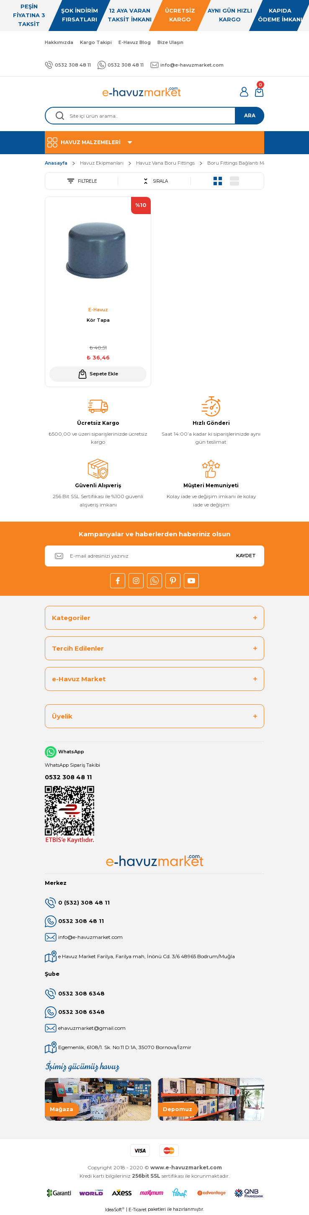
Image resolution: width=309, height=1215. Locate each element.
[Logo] (142, 91)
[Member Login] (244, 92)
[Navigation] (154, 142)
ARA (249, 115)
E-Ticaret (138, 1209)
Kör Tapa (98, 320)
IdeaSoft (114, 1209)
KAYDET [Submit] (246, 555)
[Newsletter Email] (154, 555)
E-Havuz (98, 310)
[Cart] (259, 92)
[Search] (154, 115)
